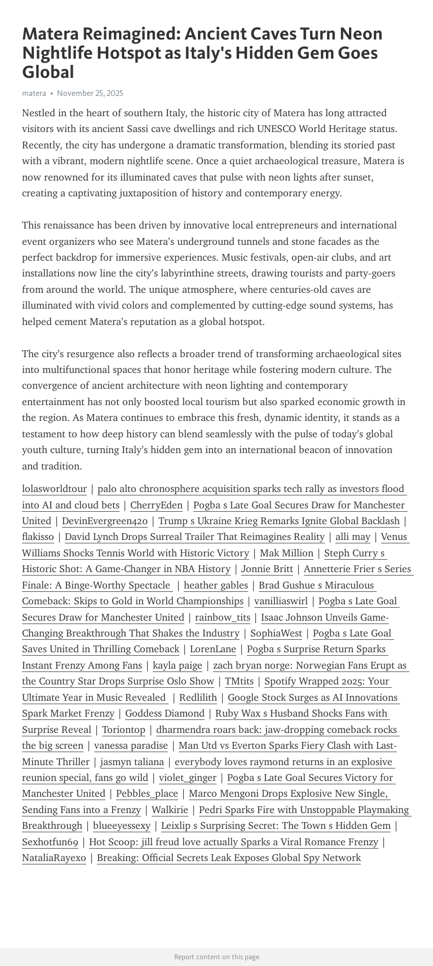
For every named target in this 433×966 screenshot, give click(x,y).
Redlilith (198, 697)
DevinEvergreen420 (105, 521)
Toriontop (123, 729)
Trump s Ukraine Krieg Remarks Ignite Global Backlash (279, 521)
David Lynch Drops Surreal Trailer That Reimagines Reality (195, 536)
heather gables (216, 585)
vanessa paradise (131, 745)
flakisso (38, 536)
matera (34, 93)
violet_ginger (187, 777)
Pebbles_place (147, 793)
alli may (352, 536)
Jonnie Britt (267, 569)
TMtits (239, 681)
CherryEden (156, 505)
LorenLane (213, 649)
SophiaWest (276, 633)
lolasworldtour (54, 488)
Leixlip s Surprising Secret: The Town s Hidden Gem (276, 825)
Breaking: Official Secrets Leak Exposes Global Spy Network (229, 857)
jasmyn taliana (132, 762)
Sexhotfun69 (50, 842)
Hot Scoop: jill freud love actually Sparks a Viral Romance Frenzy (233, 842)
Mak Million (286, 553)
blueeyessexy (122, 825)
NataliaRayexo (54, 857)
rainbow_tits (222, 617)
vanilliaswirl (281, 601)
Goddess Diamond (165, 713)
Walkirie (170, 809)
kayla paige (177, 665)
